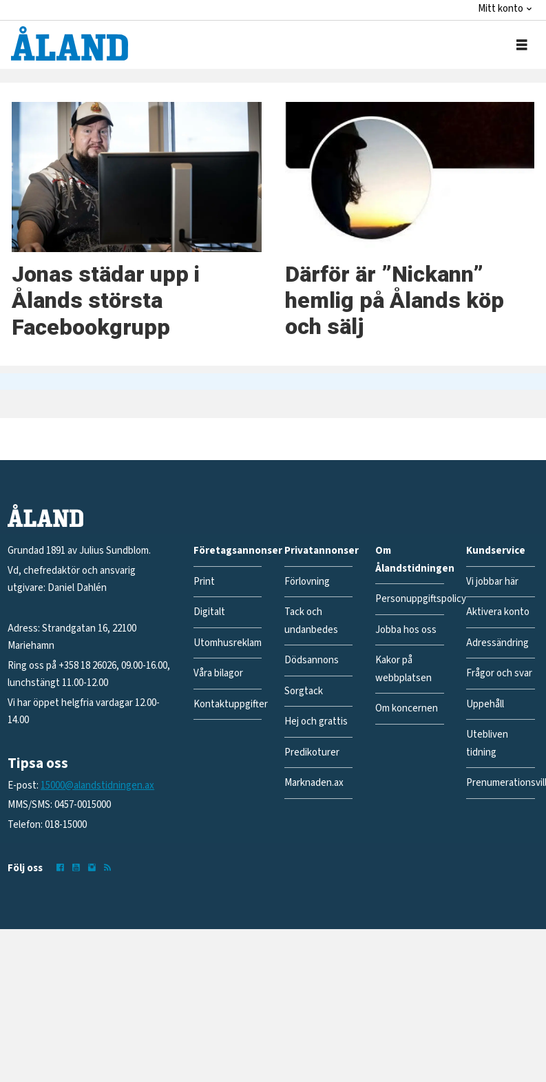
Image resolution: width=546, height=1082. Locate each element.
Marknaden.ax (314, 783)
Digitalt (209, 612)
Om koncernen (406, 708)
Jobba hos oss (406, 630)
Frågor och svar (499, 673)
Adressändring (497, 643)
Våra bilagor (218, 673)
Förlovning (307, 581)
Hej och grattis (316, 721)
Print (204, 581)
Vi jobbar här (492, 581)
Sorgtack (303, 691)
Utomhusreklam (227, 643)
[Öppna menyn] (522, 45)
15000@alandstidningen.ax (97, 785)
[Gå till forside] (69, 43)
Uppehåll (485, 704)
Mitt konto (500, 8)
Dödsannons (311, 660)
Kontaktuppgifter (230, 704)
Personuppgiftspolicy (420, 599)
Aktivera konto (497, 612)
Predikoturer (311, 752)
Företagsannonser (237, 550)
